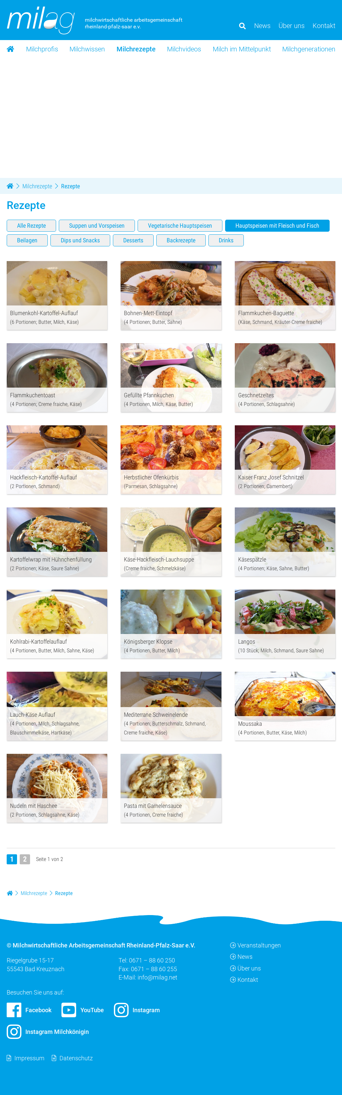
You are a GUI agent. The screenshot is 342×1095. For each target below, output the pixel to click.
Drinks (226, 239)
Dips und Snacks (80, 239)
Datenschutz (76, 1058)
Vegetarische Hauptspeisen (180, 225)
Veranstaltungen (255, 945)
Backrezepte (181, 239)
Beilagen (27, 239)
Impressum (29, 1058)
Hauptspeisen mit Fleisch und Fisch (277, 225)
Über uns (245, 967)
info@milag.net (157, 976)
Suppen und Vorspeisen (97, 225)
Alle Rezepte (31, 225)
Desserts (133, 239)
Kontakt (244, 979)
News (241, 956)
